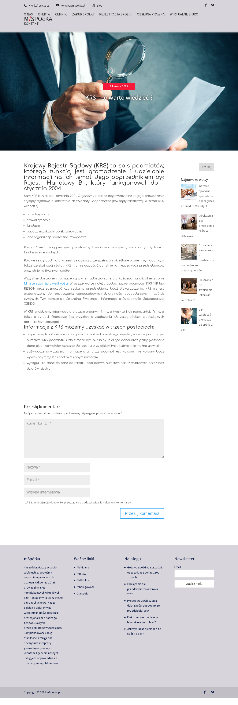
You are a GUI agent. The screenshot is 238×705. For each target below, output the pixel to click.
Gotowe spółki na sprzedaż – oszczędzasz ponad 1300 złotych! (145, 579)
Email (177, 574)
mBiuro (81, 581)
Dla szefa (83, 600)
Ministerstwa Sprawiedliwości (46, 283)
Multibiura (83, 574)
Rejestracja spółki (115, 14)
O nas (28, 14)
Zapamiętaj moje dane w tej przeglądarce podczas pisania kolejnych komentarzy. (80, 509)
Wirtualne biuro (184, 14)
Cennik (61, 14)
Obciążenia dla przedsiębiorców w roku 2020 (142, 596)
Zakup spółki (83, 14)
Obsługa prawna (151, 14)
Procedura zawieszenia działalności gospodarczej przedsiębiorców (143, 612)
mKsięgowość (85, 594)
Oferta (44, 14)
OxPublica (83, 587)
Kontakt (31, 24)
